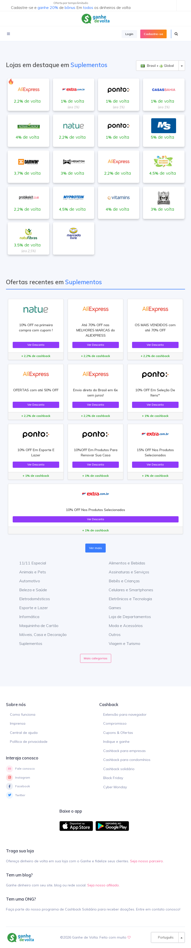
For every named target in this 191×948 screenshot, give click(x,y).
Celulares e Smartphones (127, 589)
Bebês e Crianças (120, 580)
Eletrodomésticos (31, 598)
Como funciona (22, 714)
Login (129, 34)
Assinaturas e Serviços (125, 571)
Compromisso (115, 723)
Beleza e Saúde (29, 589)
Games (111, 607)
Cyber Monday (115, 787)
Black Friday (113, 778)
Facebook (18, 786)
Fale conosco (20, 768)
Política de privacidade (29, 741)
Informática (25, 616)
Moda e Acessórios (122, 625)
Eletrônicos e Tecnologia (126, 598)
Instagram (18, 777)
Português (165, 937)
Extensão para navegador (124, 714)
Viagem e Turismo (120, 643)
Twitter (15, 795)
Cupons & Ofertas (118, 732)
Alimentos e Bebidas (123, 562)
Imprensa (17, 723)
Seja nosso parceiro (146, 861)
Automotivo (26, 580)
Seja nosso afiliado (103, 885)
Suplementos (27, 643)
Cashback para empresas (124, 751)
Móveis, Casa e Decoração (39, 634)
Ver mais (95, 548)
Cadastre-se (153, 34)
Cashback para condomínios (126, 759)
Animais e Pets (29, 571)
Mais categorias (95, 658)
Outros (111, 634)
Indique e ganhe (116, 741)
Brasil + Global (157, 66)
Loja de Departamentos (126, 616)
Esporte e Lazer (30, 607)
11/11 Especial (29, 562)
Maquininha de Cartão (35, 625)
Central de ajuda (24, 732)
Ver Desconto (35, 345)
